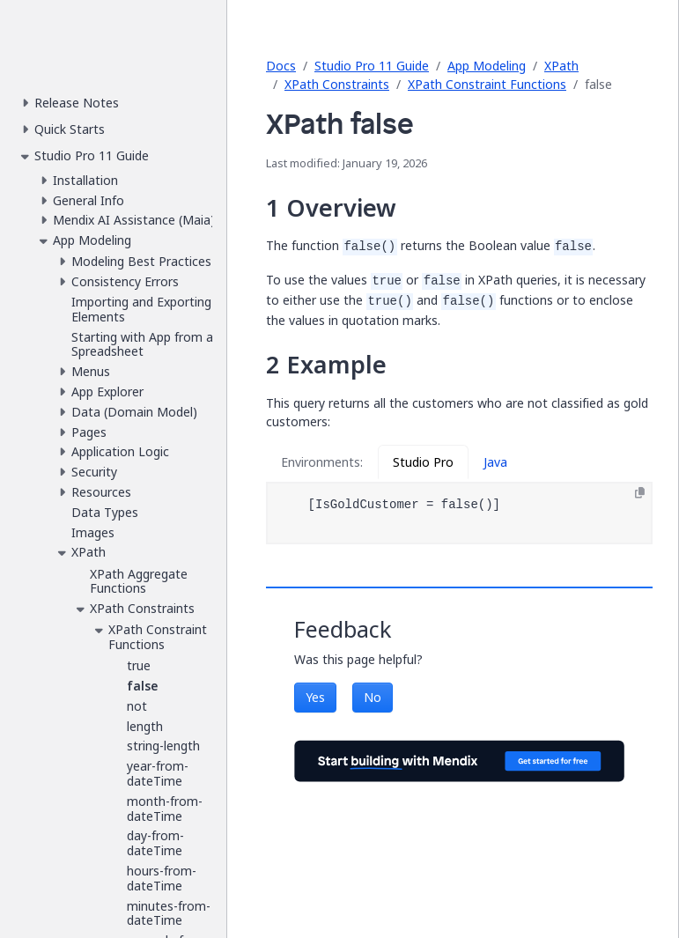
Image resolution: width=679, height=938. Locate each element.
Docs (281, 65)
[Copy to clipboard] (639, 493)
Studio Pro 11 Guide (371, 65)
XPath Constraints (336, 84)
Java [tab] (495, 462)
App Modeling (486, 65)
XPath (561, 65)
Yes (315, 697)
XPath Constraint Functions (487, 84)
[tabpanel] (459, 513)
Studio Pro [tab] (423, 462)
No (372, 697)
